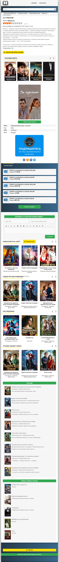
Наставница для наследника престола (11, 338)
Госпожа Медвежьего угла (48, 338)
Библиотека (14, 3)
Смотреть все (29, 241)
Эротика (27, 125)
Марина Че (44, 13)
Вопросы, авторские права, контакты (29, 554)
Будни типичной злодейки (30, 303)
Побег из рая (48, 372)
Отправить (50, 236)
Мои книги (42, 3)
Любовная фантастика (17, 125)
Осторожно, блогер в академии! (11, 268)
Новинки (34, 3)
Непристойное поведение (29, 268)
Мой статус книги (30, 122)
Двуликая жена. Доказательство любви (48, 303)
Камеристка (29, 337)
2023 (12, 128)
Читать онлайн (29, 207)
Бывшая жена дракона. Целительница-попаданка (11, 303)
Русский (13, 132)
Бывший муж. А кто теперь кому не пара (48, 268)
